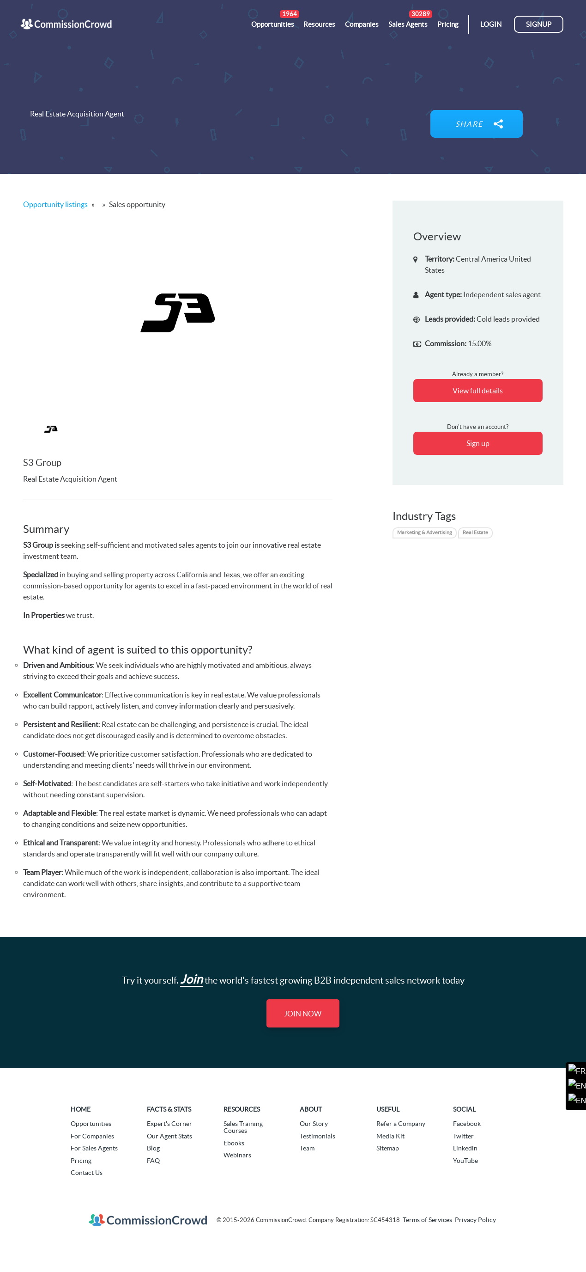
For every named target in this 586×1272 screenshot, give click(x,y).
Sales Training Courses (243, 1127)
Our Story (314, 1123)
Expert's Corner (169, 1123)
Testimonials (317, 1136)
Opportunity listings (55, 204)
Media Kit (390, 1136)
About (311, 1109)
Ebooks (234, 1143)
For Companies (92, 1136)
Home (81, 1109)
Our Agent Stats (169, 1136)
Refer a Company (400, 1123)
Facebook (467, 1123)
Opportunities (91, 1123)
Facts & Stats (169, 1109)
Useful (387, 1109)
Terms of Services (427, 1219)
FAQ (153, 1160)
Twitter (463, 1136)
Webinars (237, 1155)
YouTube (465, 1160)
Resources (242, 1109)
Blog (153, 1148)
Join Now (302, 1013)
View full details (478, 390)
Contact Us (87, 1172)
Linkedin (465, 1148)
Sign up (477, 443)
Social (464, 1109)
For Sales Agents (94, 1148)
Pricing (81, 1160)
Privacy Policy (475, 1219)
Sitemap (387, 1148)
